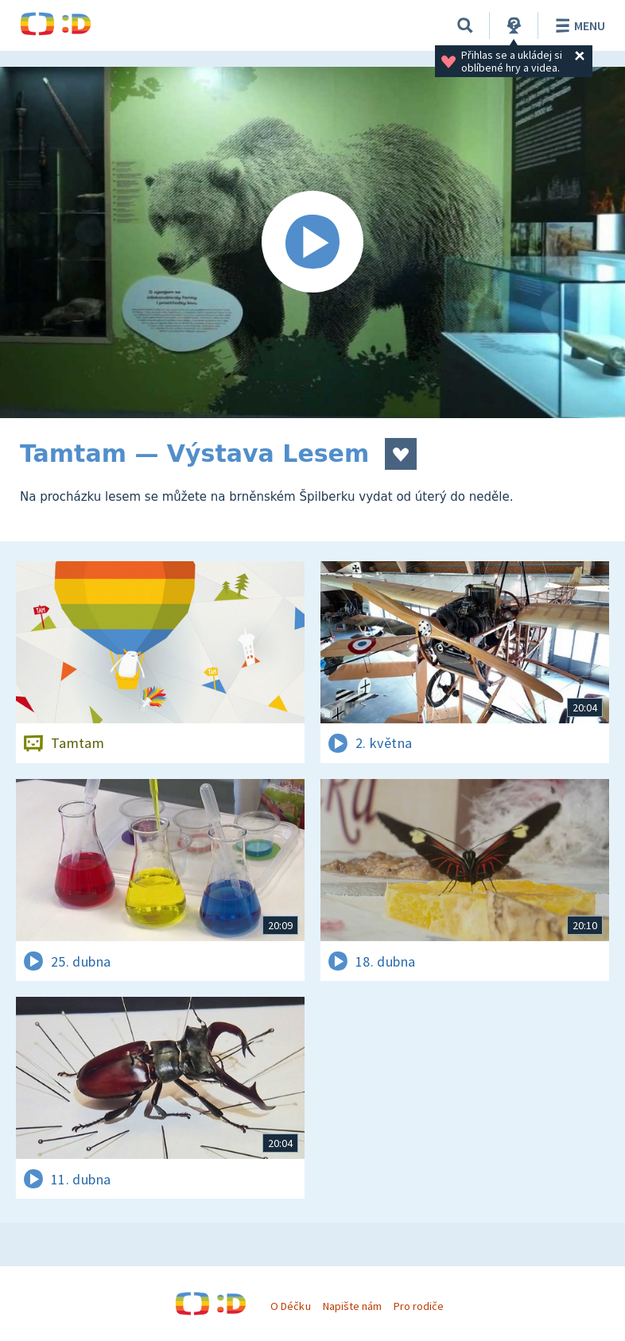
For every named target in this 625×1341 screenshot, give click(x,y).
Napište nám (352, 1306)
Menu (577, 25)
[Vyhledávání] (465, 25)
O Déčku (290, 1306)
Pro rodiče (419, 1306)
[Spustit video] (312, 242)
